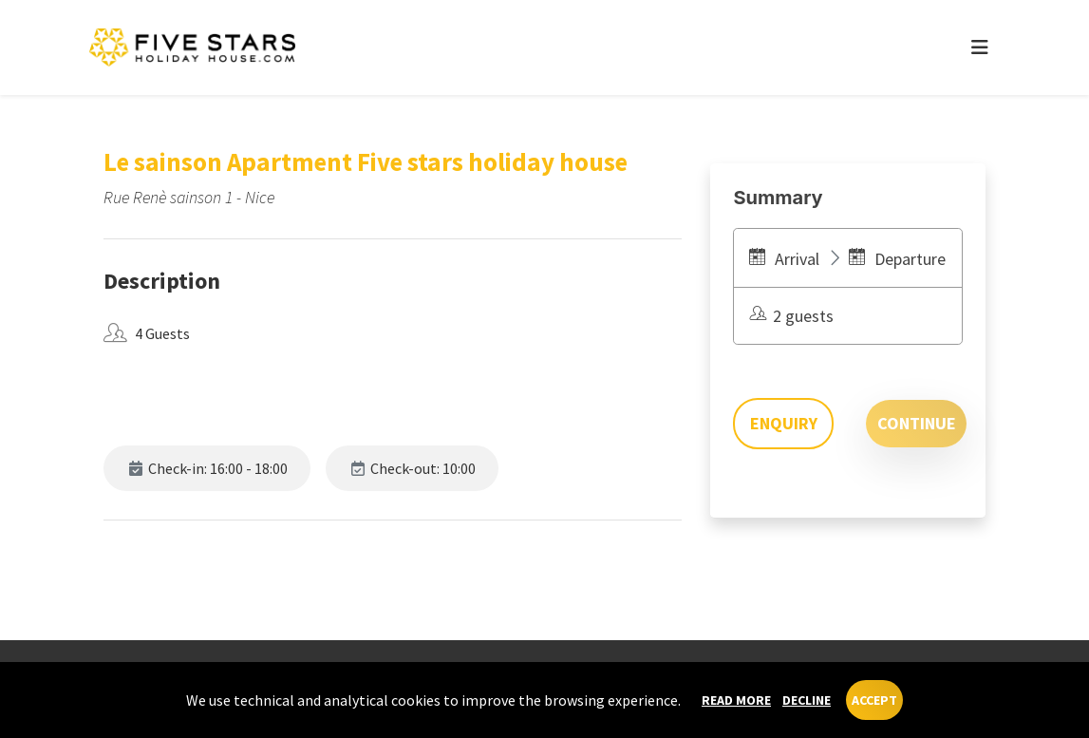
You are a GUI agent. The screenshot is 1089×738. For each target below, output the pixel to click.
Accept (874, 700)
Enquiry (783, 423)
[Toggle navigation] (980, 47)
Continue (916, 423)
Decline (806, 700)
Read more (736, 700)
